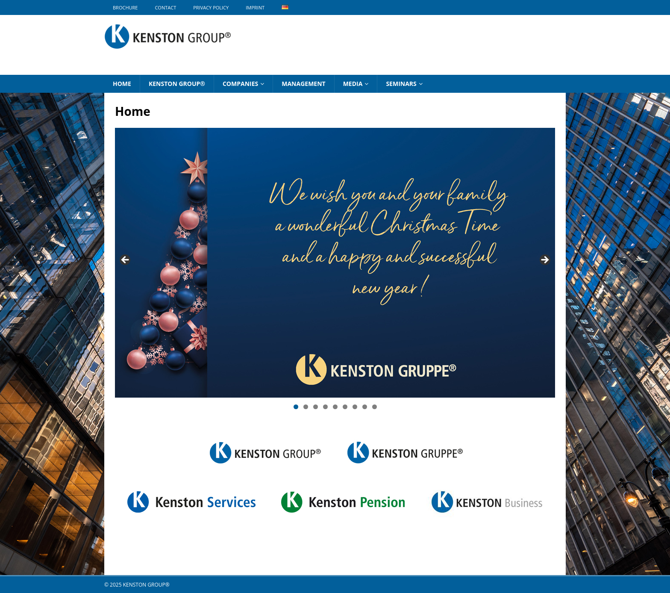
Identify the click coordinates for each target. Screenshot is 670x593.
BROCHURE (125, 7)
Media (353, 84)
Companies (240, 84)
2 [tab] (305, 406)
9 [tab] (374, 406)
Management (303, 84)
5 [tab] (335, 406)
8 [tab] (364, 406)
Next (544, 260)
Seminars (401, 84)
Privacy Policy (211, 7)
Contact (165, 7)
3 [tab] (315, 406)
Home (122, 84)
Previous (125, 260)
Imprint (255, 7)
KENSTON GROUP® (177, 84)
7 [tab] (355, 406)
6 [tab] (345, 406)
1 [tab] (296, 406)
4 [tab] (325, 406)
